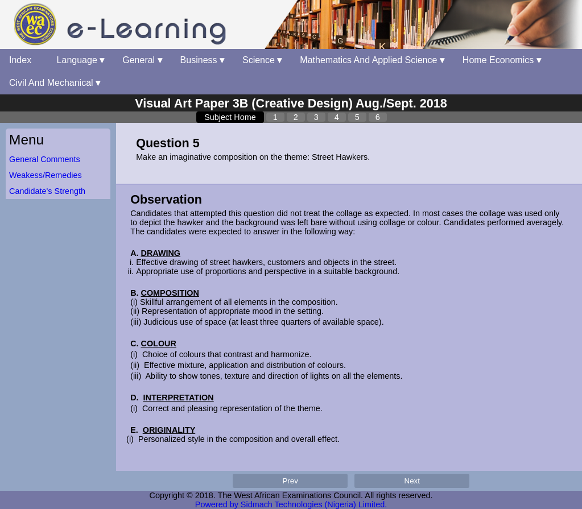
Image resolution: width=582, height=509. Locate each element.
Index (24, 60)
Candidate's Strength (47, 191)
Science (262, 60)
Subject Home (229, 117)
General (142, 60)
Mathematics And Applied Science (372, 60)
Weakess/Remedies (45, 175)
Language (81, 60)
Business (202, 60)
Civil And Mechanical (54, 83)
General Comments (44, 159)
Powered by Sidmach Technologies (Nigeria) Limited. (291, 504)
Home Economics (502, 60)
